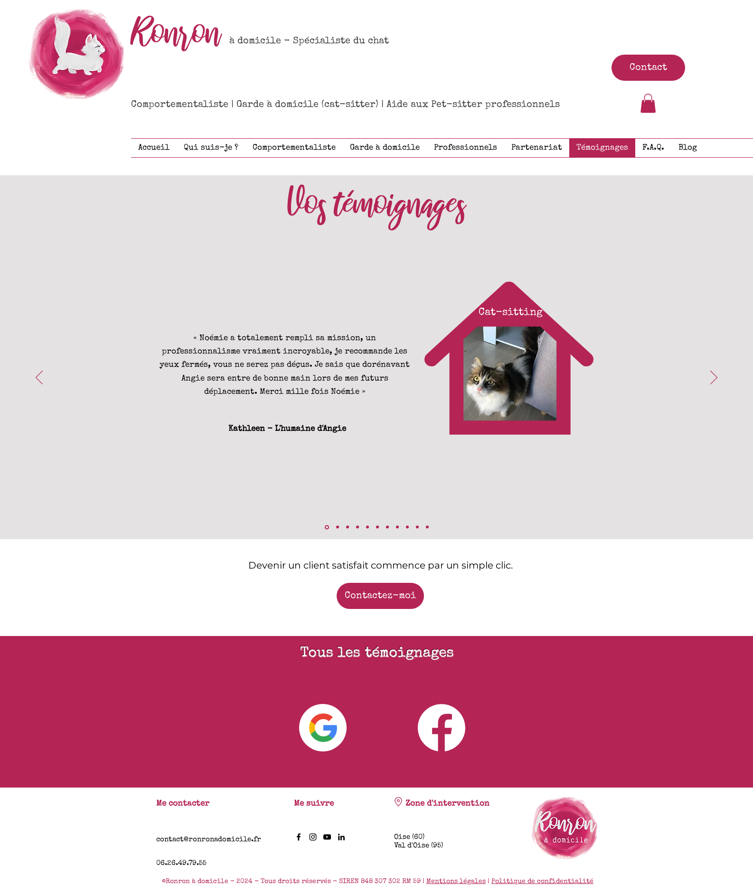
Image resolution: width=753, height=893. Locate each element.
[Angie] (327, 527)
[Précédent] (39, 378)
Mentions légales (456, 881)
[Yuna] (397, 527)
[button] (648, 103)
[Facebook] (298, 837)
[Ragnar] (417, 527)
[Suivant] (713, 378)
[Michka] (377, 527)
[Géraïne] (367, 527)
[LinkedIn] (341, 837)
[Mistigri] (427, 527)
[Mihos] (387, 527)
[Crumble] (347, 527)
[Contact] (648, 68)
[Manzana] (337, 527)
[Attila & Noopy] (357, 527)
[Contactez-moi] (380, 596)
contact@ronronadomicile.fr (208, 839)
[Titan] (407, 527)
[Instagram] (313, 837)
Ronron (176, 33)
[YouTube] (327, 837)
